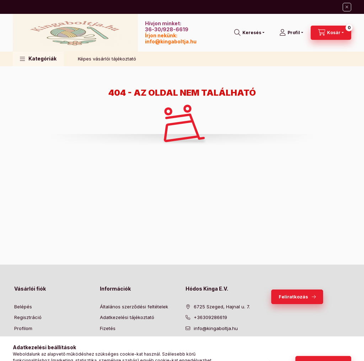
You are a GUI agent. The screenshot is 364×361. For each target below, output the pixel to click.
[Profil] (291, 33)
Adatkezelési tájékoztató (127, 317)
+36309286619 (210, 317)
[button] (38, 59)
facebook (188, 346)
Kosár (20, 339)
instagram (230, 346)
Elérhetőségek (116, 350)
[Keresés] (249, 33)
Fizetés (108, 328)
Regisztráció (28, 317)
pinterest (216, 346)
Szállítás (109, 339)
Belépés (23, 306)
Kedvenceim (27, 350)
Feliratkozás (293, 296)
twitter (202, 346)
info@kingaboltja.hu (171, 41)
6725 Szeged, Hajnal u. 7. (222, 306)
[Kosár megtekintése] (331, 33)
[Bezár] (347, 7)
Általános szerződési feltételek (134, 306)
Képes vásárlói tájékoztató (107, 59)
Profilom (23, 328)
